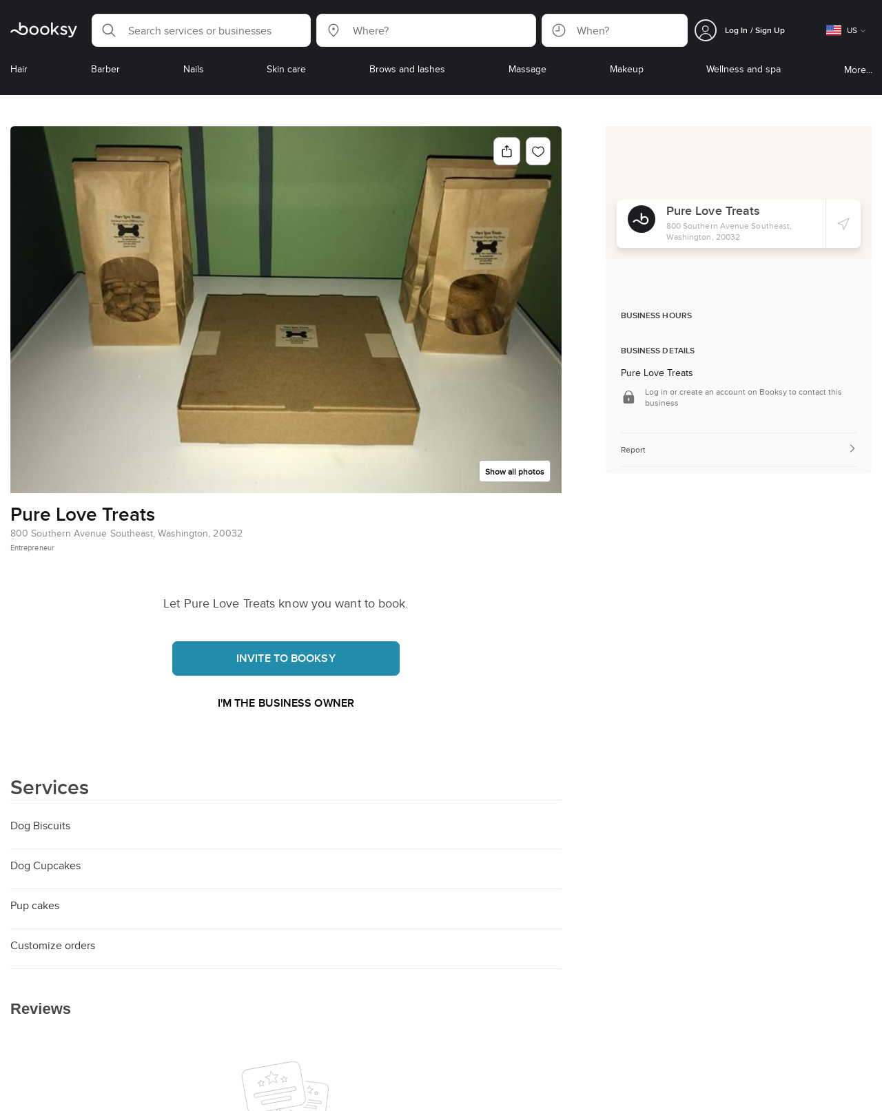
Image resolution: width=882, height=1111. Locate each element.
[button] (201, 30)
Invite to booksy (286, 658)
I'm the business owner (286, 703)
